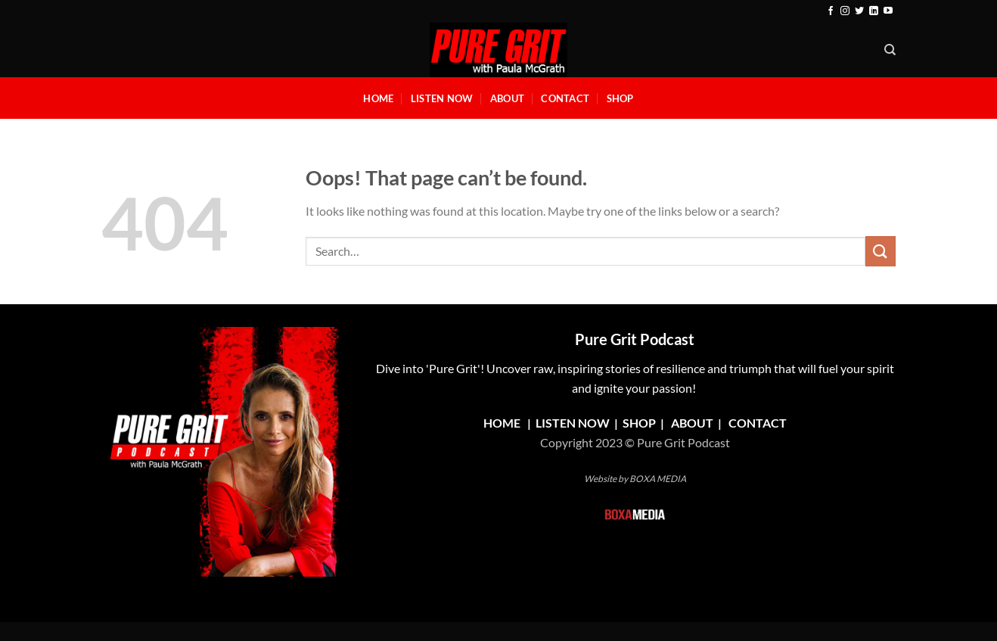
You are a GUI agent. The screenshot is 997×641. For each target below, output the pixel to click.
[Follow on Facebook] (830, 11)
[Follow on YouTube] (888, 11)
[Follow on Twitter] (859, 11)
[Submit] (880, 251)
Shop (620, 98)
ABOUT (692, 422)
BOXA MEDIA (657, 478)
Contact (565, 98)
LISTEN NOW (573, 422)
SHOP (640, 422)
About (507, 98)
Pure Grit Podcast (634, 339)
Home (378, 98)
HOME (501, 422)
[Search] (890, 50)
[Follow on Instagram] (844, 11)
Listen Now (442, 98)
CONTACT (757, 422)
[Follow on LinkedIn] (873, 11)
